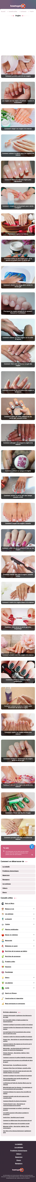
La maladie (6, 866)
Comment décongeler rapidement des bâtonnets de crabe (17, 1016)
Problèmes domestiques (11, 871)
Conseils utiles (13, 11)
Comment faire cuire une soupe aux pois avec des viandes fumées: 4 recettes (17, 1072)
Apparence (6, 875)
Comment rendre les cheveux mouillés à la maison (17, 1036)
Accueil (3, 11)
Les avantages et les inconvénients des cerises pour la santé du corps (17, 1033)
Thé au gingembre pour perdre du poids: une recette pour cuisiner (16, 1079)
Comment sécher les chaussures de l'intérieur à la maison (17, 1028)
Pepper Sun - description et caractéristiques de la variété (17, 1040)
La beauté (23, 11)
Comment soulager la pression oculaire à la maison (18, 1024)
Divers (5, 892)
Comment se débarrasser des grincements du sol (17, 1120)
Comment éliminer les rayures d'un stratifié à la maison (17, 1093)
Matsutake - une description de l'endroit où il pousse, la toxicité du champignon (16, 1049)
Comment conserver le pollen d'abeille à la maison (17, 1057)
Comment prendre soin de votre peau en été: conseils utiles (16, 1097)
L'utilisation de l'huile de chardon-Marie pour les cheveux (17, 1084)
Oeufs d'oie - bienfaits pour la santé (13, 1117)
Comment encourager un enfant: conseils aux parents (16, 1109)
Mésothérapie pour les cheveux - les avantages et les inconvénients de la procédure (17, 1088)
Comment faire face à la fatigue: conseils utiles (17, 1068)
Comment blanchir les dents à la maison (14, 1101)
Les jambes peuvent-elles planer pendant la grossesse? (16, 1113)
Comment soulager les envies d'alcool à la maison (17, 1075)
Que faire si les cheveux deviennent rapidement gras (17, 1131)
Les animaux (7, 884)
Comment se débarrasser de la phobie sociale (16, 1123)
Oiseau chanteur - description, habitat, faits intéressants (16, 1054)
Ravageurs (6, 879)
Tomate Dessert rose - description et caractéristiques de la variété (14, 1104)
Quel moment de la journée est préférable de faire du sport (18, 1061)
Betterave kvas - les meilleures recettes (15, 1065)
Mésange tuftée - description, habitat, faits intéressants (16, 1127)
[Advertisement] (18, 37)
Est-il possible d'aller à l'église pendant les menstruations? (15, 1021)
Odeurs (5, 888)
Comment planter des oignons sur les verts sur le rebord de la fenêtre (17, 1045)
